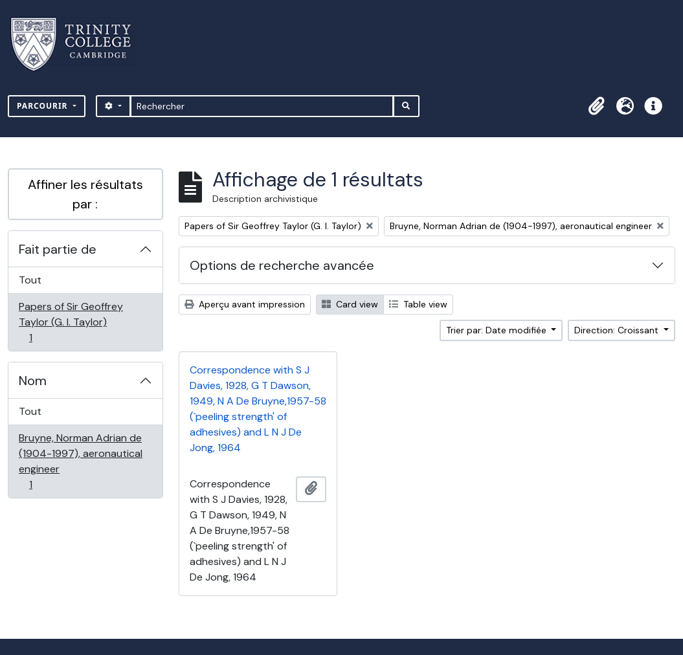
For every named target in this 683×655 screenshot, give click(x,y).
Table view (418, 304)
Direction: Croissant (617, 330)
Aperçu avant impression (245, 304)
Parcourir (44, 105)
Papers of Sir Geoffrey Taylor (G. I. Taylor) (70, 322)
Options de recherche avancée (282, 265)
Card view (350, 304)
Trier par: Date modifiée (497, 330)
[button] (596, 106)
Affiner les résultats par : (85, 194)
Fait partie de (57, 249)
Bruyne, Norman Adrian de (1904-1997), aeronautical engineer (80, 461)
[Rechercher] (262, 106)
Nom (33, 380)
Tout (30, 280)
